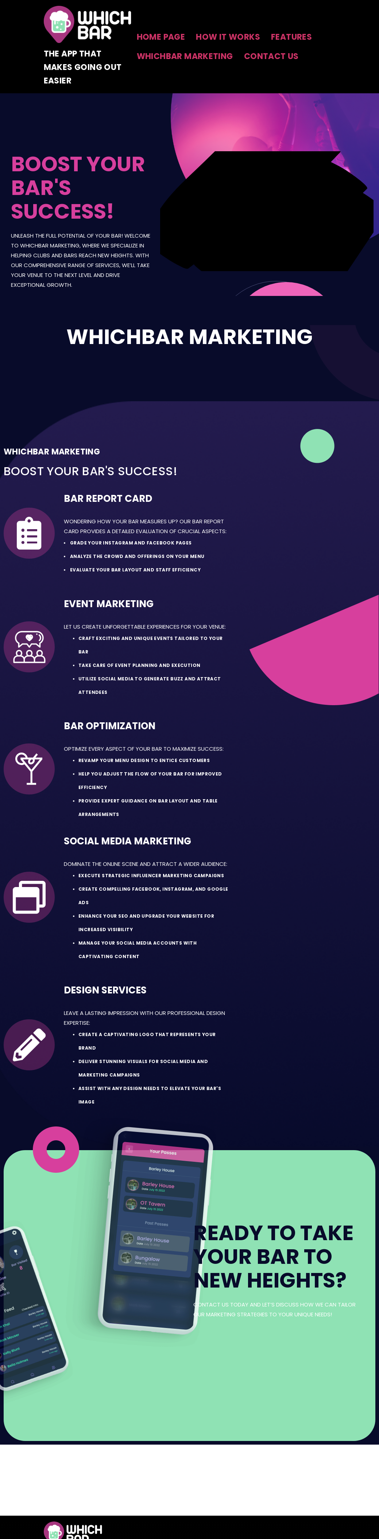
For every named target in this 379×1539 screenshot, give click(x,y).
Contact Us (271, 56)
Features (291, 37)
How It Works (228, 37)
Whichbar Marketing (185, 56)
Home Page (161, 37)
